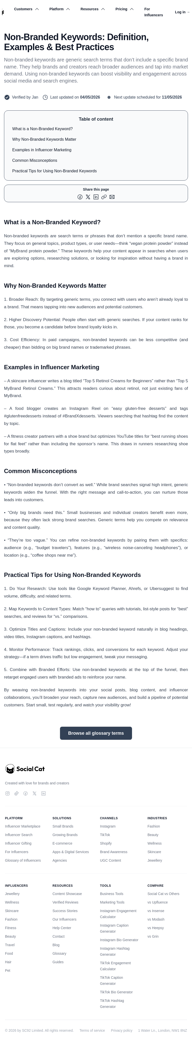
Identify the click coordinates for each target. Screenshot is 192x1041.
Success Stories (65, 911)
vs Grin (153, 936)
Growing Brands (65, 835)
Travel (9, 945)
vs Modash (156, 919)
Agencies (59, 860)
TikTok (105, 835)
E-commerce (62, 843)
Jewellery (155, 860)
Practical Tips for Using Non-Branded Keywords (54, 171)
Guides (58, 962)
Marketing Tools (112, 902)
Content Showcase (67, 894)
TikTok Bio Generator (116, 992)
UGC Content (110, 860)
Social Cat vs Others (164, 894)
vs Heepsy (156, 928)
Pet (7, 971)
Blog (56, 945)
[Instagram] (7, 793)
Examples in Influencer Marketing (42, 150)
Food (9, 953)
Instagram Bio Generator (119, 940)
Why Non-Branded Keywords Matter (44, 139)
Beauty (153, 835)
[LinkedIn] (43, 793)
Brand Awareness (113, 852)
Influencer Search (18, 835)
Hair (8, 962)
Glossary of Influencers (23, 860)
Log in (182, 12)
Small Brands (62, 826)
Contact (58, 936)
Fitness (10, 928)
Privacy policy (121, 1030)
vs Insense (156, 911)
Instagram (108, 826)
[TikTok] (16, 793)
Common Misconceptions (34, 160)
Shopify (106, 843)
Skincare (154, 852)
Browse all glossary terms (96, 733)
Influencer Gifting (18, 843)
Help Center (61, 928)
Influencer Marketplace (22, 826)
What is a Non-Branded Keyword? (42, 129)
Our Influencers (64, 919)
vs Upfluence (158, 902)
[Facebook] (25, 793)
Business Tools (111, 894)
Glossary (59, 953)
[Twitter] (34, 793)
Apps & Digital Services (70, 852)
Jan (35, 97)
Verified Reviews (65, 902)
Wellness (155, 843)
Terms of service (92, 1030)
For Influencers (153, 12)
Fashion (154, 826)
